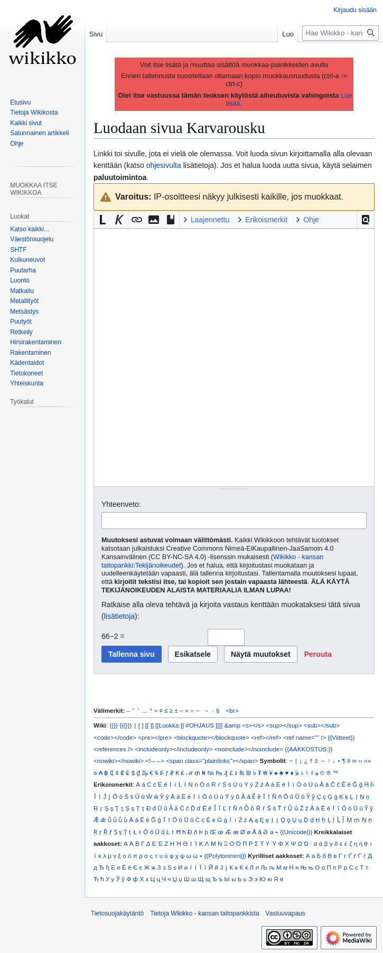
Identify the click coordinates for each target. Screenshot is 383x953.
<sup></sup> (284, 725)
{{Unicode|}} (296, 831)
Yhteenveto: (121, 504)
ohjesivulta (163, 165)
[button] (365, 219)
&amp (232, 725)
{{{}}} (125, 725)
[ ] (141, 725)
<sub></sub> (322, 725)
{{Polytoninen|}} (225, 855)
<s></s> (253, 725)
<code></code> (115, 737)
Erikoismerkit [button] (266, 219)
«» (367, 760)
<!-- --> (155, 760)
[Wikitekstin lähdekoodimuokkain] (234, 357)
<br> (232, 710)
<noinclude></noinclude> (248, 749)
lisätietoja (119, 616)
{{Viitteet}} (341, 737)
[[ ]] (149, 725)
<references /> (113, 749)
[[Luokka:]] (169, 725)
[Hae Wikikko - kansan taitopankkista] (340, 33)
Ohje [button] (311, 219)
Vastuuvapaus (285, 913)
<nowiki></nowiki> (119, 760)
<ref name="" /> (304, 737)
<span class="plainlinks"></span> (212, 760)
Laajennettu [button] (210, 219)
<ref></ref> (266, 737)
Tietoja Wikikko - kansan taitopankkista (204, 913)
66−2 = (113, 636)
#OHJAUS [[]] (203, 725)
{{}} (113, 725)
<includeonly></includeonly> (173, 749)
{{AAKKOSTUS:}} (308, 749)
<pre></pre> (155, 737)
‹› (360, 760)
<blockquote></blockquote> (211, 737)
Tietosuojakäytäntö (117, 913)
